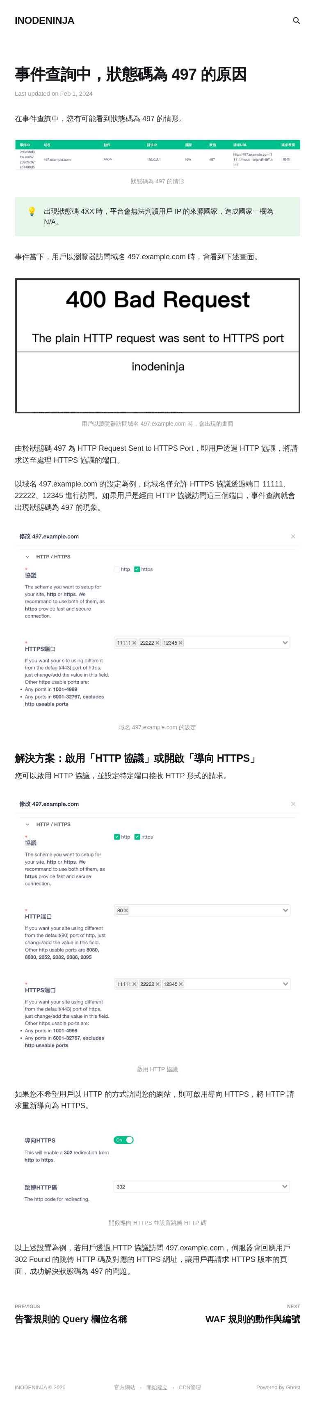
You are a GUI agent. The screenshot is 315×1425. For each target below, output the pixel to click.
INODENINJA (45, 20)
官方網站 (124, 1387)
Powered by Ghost (278, 1387)
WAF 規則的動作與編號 (232, 1314)
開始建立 (157, 1387)
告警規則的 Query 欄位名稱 (83, 1314)
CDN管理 (190, 1387)
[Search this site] (296, 20)
